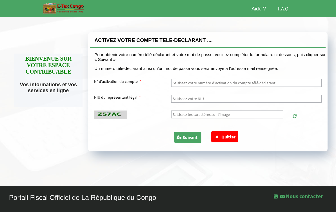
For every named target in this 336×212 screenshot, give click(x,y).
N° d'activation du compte (117, 81)
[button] (294, 116)
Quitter (225, 137)
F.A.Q (283, 8)
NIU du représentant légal (117, 97)
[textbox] (246, 83)
